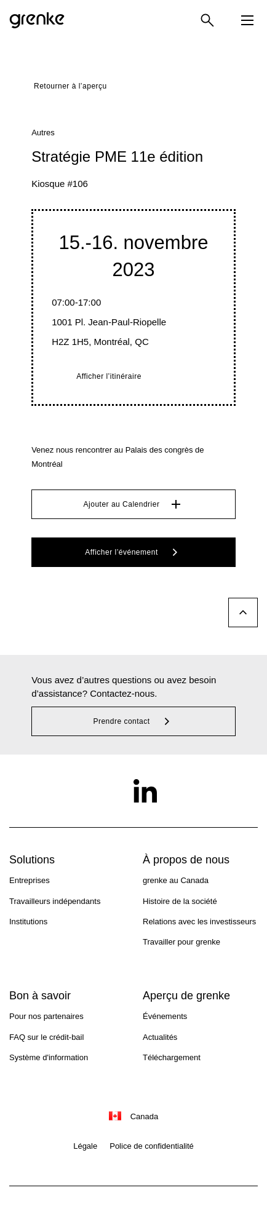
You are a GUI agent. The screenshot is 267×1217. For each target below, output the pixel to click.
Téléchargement (172, 1057)
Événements (165, 1016)
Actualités (160, 1037)
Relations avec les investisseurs (199, 921)
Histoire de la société (180, 901)
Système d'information (48, 1057)
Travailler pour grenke (181, 941)
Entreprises (29, 880)
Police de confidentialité (152, 1146)
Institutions (28, 921)
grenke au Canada (176, 880)
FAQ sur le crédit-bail (46, 1037)
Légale (85, 1146)
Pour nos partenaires (46, 1016)
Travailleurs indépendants (54, 901)
